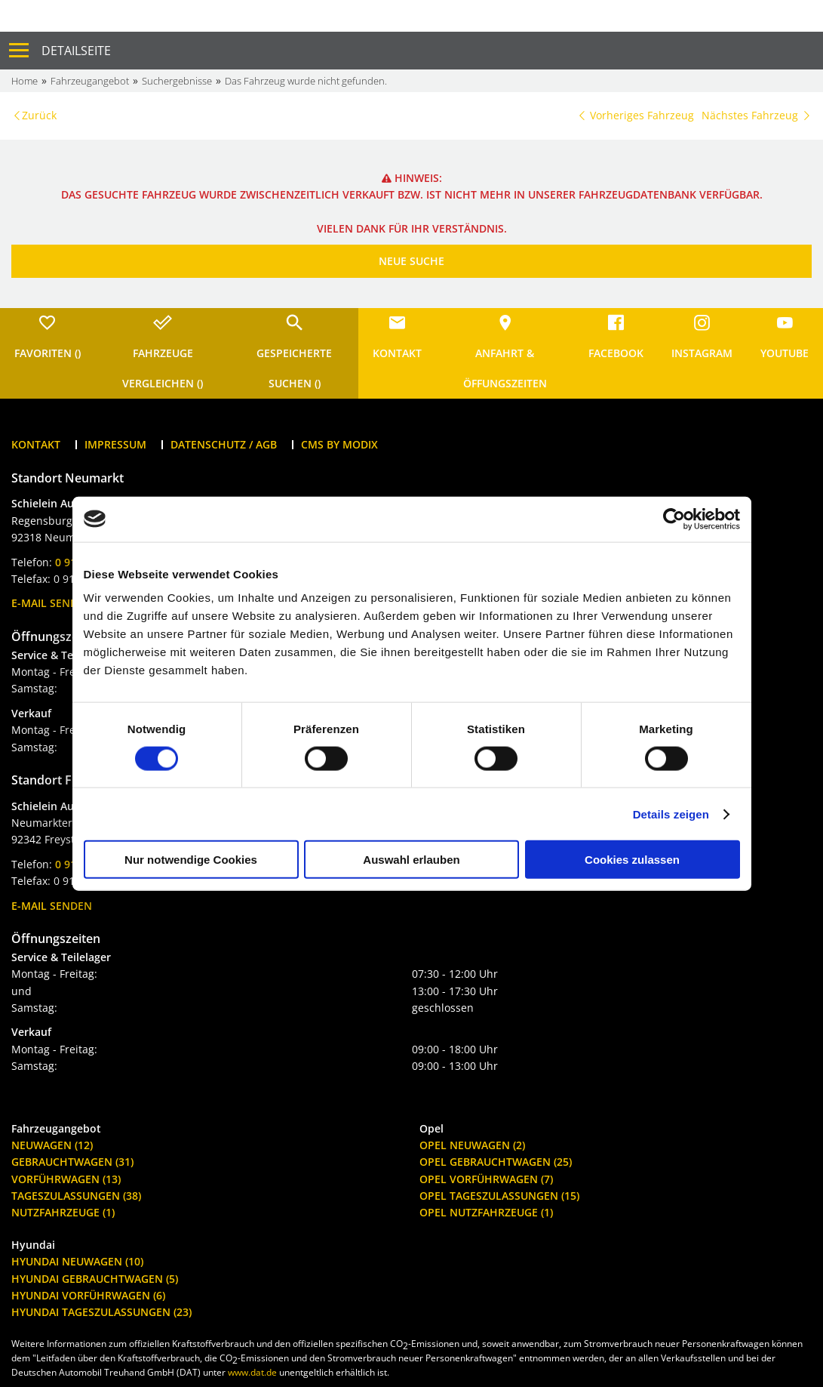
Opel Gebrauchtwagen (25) (495, 1161)
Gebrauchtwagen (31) (72, 1161)
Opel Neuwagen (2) (472, 1145)
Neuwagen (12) (52, 1145)
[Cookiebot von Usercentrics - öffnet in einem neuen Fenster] (674, 518)
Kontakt (35, 444)
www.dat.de (252, 1372)
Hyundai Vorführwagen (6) (88, 1295)
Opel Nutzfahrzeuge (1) (486, 1212)
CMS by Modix (339, 444)
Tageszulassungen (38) (76, 1195)
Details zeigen (671, 813)
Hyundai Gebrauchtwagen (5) (94, 1278)
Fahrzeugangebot (90, 81)
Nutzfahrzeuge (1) (63, 1212)
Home (24, 81)
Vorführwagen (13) (66, 1179)
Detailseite (76, 50)
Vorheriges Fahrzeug (635, 115)
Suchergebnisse (177, 81)
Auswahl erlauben (411, 859)
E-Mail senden (51, 603)
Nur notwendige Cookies (190, 859)
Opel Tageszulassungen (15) (499, 1195)
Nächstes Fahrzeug (757, 115)
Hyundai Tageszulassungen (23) (101, 1312)
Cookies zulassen (632, 859)
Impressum (115, 444)
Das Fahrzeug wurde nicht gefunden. (306, 81)
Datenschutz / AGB (223, 444)
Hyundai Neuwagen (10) (77, 1261)
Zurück (39, 115)
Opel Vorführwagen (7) (486, 1179)
